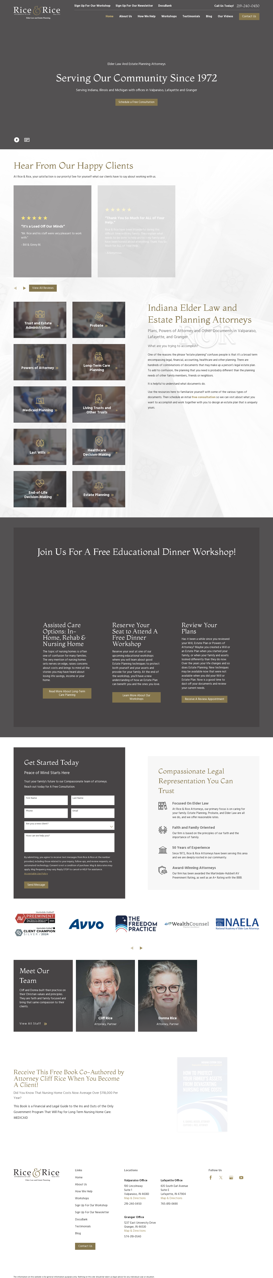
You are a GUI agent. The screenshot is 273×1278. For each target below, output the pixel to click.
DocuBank (165, 5)
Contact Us (249, 16)
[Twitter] (221, 1178)
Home (79, 1177)
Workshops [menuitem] (169, 16)
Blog (78, 1233)
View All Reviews (43, 288)
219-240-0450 (248, 6)
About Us (81, 1184)
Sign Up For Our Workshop (92, 5)
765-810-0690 (169, 1204)
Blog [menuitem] (209, 16)
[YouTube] (241, 1178)
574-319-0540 (132, 1236)
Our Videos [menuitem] (225, 16)
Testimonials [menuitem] (191, 16)
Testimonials (83, 1226)
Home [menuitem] (109, 16)
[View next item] (24, 288)
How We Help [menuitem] (146, 16)
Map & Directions (135, 1198)
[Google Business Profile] (231, 1178)
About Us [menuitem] (125, 16)
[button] (27, 140)
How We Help (83, 1191)
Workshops (82, 1198)
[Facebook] (211, 1178)
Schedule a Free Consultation (136, 102)
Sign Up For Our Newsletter (134, 5)
